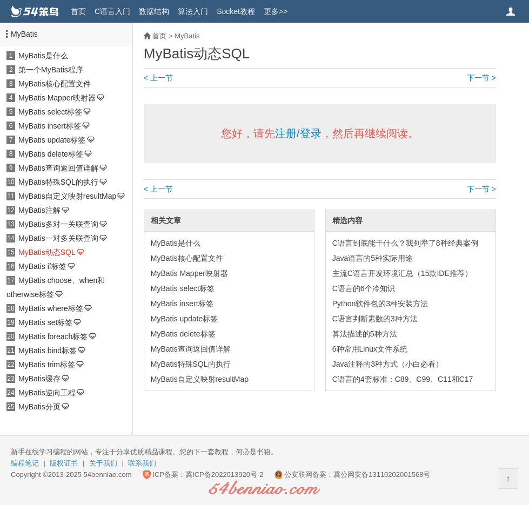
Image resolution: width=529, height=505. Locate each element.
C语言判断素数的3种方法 (375, 318)
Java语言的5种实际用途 (372, 258)
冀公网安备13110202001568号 (381, 474)
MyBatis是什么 (43, 55)
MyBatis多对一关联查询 (58, 224)
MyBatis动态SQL (47, 252)
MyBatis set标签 (45, 322)
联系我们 (142, 463)
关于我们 (103, 463)
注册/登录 (298, 133)
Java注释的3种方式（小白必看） (387, 364)
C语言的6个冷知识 (363, 288)
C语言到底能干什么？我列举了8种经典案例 (405, 243)
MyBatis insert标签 (49, 126)
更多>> (275, 11)
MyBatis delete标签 (50, 154)
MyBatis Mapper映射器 (57, 97)
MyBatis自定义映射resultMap (67, 196)
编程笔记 (25, 463)
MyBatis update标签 (52, 140)
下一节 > (481, 77)
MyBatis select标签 (50, 111)
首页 (78, 11)
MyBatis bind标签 (47, 350)
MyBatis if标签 (42, 266)
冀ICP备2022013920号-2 (224, 474)
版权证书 (64, 463)
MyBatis (24, 34)
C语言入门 (112, 11)
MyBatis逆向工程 (47, 392)
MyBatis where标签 (50, 308)
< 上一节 (158, 77)
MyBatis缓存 (39, 378)
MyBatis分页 (39, 406)
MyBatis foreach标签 (53, 336)
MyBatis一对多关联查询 (58, 238)
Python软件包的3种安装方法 (380, 303)
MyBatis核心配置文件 (54, 83)
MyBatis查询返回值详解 (58, 168)
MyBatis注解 (39, 210)
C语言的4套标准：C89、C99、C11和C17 (402, 379)
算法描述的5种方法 (364, 333)
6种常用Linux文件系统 (369, 349)
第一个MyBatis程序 (50, 69)
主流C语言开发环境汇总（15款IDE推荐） (402, 273)
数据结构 (154, 11)
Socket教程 (236, 11)
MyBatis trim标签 (46, 364)
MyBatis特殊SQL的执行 (58, 182)
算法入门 (193, 11)
